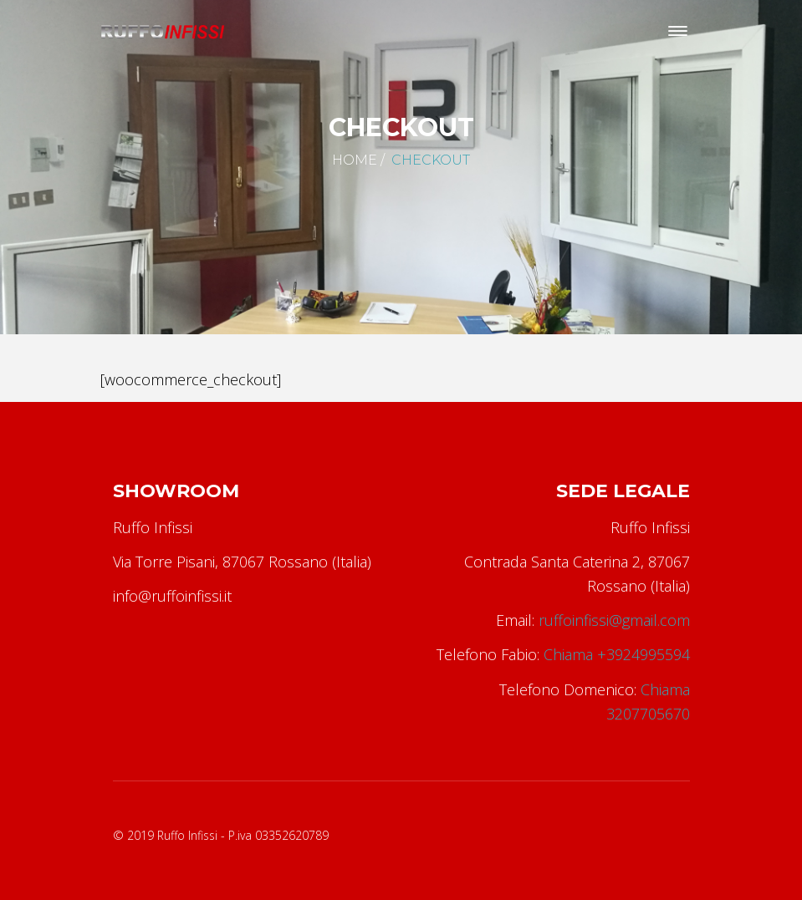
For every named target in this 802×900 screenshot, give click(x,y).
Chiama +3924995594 (617, 654)
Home (354, 160)
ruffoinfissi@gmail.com (614, 620)
